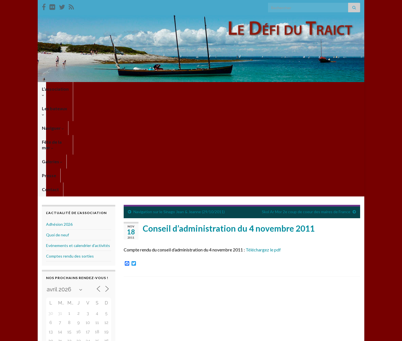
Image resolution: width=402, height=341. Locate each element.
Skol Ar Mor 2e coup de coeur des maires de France (306, 111)
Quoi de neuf (57, 134)
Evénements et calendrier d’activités (78, 145)
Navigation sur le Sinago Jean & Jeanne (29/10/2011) (179, 111)
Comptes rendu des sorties (70, 155)
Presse (225, 89)
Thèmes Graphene (88, 334)
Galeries (199, 89)
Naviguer (129, 89)
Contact (249, 89)
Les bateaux (94, 89)
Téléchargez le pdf (263, 149)
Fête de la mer (164, 89)
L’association (57, 89)
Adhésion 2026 (59, 123)
